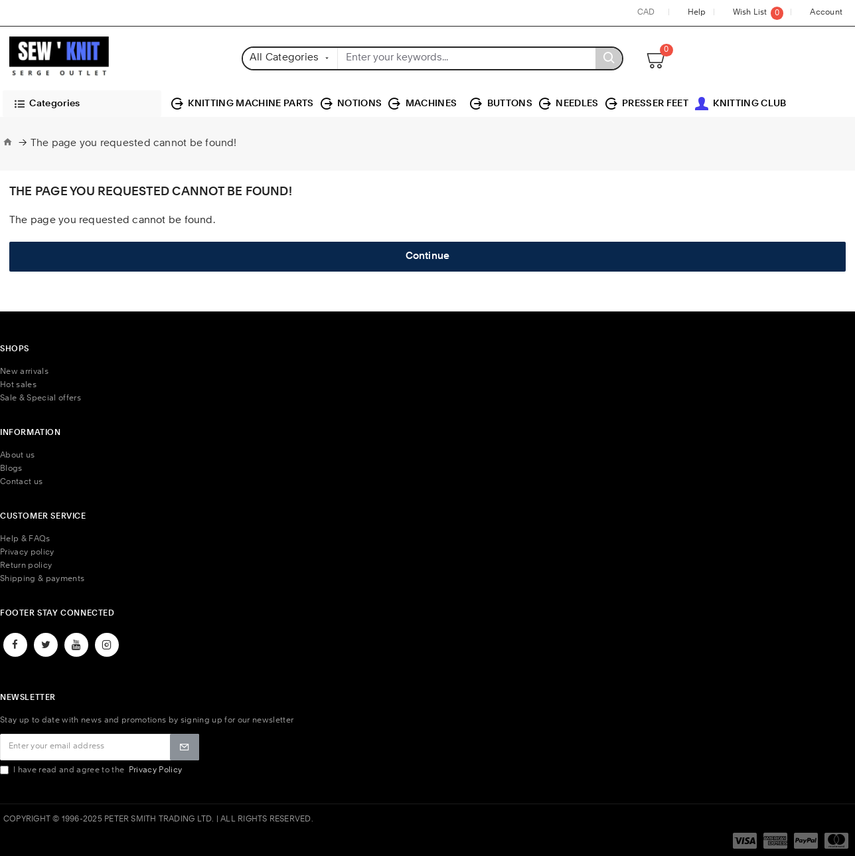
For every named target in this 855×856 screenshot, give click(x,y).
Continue (428, 257)
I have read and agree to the (92, 770)
